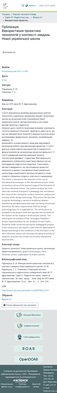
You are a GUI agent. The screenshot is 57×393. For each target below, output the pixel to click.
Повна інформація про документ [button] (20, 305)
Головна (6, 14)
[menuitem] (26, 5)
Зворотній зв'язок (36, 385)
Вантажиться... (10, 52)
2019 (4, 80)
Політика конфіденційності (22, 385)
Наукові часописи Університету (25, 14)
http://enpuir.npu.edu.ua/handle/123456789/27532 (25, 290)
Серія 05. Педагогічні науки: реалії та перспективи (17, 17)
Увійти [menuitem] (32, 5)
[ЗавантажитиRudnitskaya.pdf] (15, 71)
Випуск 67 (38, 17)
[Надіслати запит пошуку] (23, 5)
